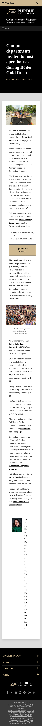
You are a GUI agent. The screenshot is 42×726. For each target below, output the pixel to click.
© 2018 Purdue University (17, 711)
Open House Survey (22, 250)
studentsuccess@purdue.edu (22, 723)
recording (13, 477)
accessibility (18, 720)
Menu (5, 28)
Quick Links (8, 3)
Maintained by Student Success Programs (21, 715)
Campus (21, 662)
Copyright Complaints (16, 714)
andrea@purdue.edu (25, 615)
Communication (21, 656)
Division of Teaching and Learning (21, 22)
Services (21, 668)
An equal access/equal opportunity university (21, 711)
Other (21, 674)
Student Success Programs (21, 19)
